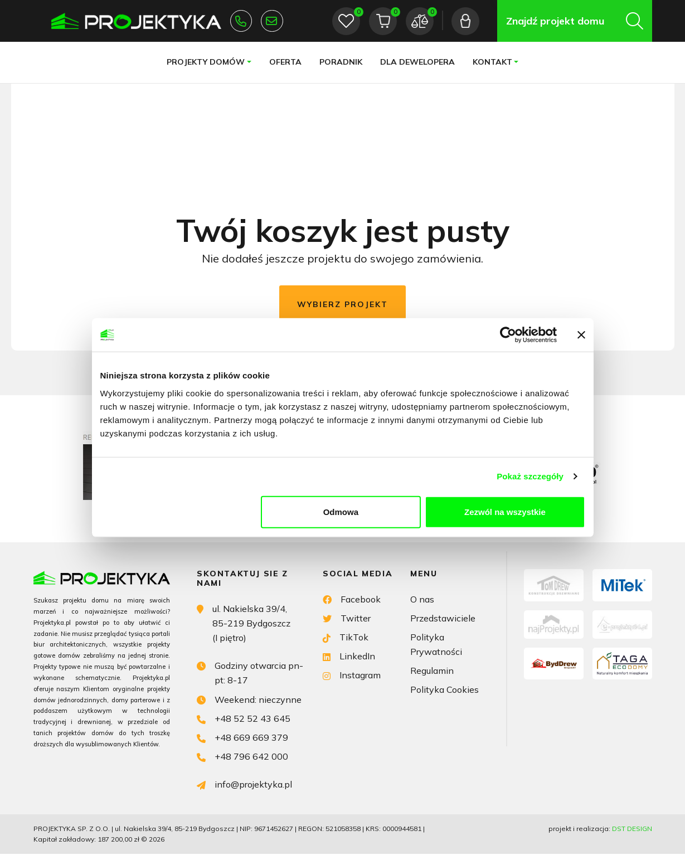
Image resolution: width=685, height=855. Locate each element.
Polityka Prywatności (436, 645)
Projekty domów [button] (205, 62)
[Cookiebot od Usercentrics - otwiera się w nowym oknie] (508, 335)
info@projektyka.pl (272, 21)
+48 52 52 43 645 (240, 21)
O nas (422, 599)
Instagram (352, 675)
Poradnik (340, 62)
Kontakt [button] (492, 62)
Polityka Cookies (444, 690)
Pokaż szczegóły (530, 476)
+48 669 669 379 (242, 737)
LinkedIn (349, 655)
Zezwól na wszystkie (505, 511)
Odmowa (340, 511)
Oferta (285, 62)
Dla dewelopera (417, 62)
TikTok (345, 636)
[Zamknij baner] (581, 335)
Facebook (352, 598)
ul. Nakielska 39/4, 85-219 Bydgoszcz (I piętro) (243, 622)
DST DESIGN (632, 829)
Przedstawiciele (442, 618)
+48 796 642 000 (242, 756)
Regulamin (432, 671)
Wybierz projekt (342, 304)
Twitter (347, 617)
